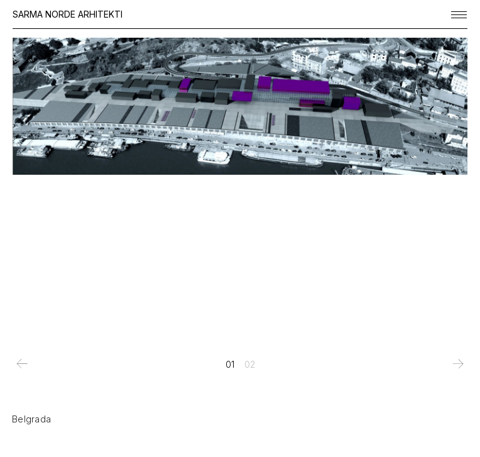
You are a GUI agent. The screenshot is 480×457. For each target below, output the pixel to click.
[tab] (230, 365)
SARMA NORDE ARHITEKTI (68, 14)
